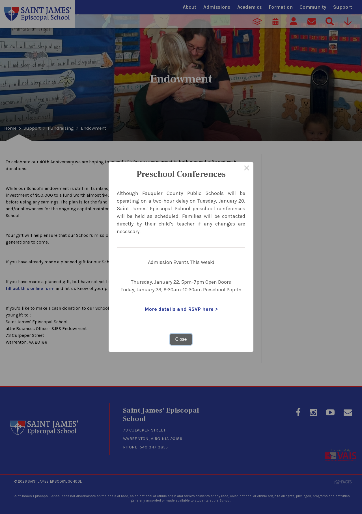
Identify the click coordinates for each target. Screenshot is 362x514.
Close (181, 339)
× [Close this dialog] (246, 169)
